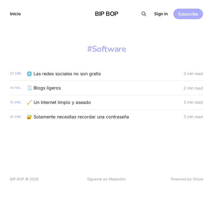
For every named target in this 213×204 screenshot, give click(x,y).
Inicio (15, 13)
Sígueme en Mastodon (106, 179)
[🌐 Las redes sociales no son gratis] (106, 74)
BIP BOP (106, 14)
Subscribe (188, 14)
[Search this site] (144, 14)
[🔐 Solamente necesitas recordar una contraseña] (106, 117)
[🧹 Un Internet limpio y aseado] (106, 102)
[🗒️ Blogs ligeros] (106, 88)
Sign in (161, 13)
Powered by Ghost (187, 179)
